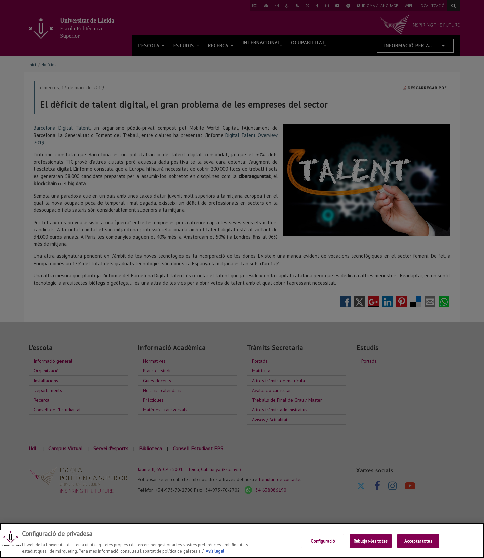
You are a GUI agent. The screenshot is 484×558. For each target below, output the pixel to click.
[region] (242, 540)
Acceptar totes (418, 541)
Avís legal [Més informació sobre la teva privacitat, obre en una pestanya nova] (215, 551)
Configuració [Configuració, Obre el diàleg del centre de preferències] (323, 541)
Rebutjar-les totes (371, 541)
